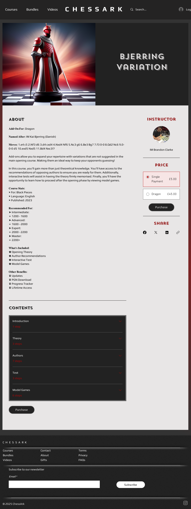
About (45, 455)
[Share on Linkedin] (167, 232)
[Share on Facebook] (144, 232)
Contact (46, 450)
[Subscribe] (130, 484)
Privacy (83, 455)
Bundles (8, 455)
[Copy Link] (178, 232)
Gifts (44, 459)
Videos (7, 459)
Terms (82, 450)
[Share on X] (155, 232)
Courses (8, 450)
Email (12, 476)
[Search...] (142, 9)
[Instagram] (185, 503)
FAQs (82, 459)
